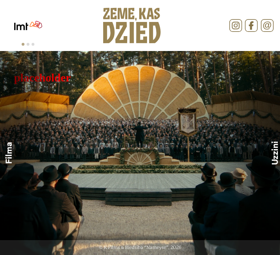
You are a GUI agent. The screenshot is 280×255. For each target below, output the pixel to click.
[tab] (23, 44)
